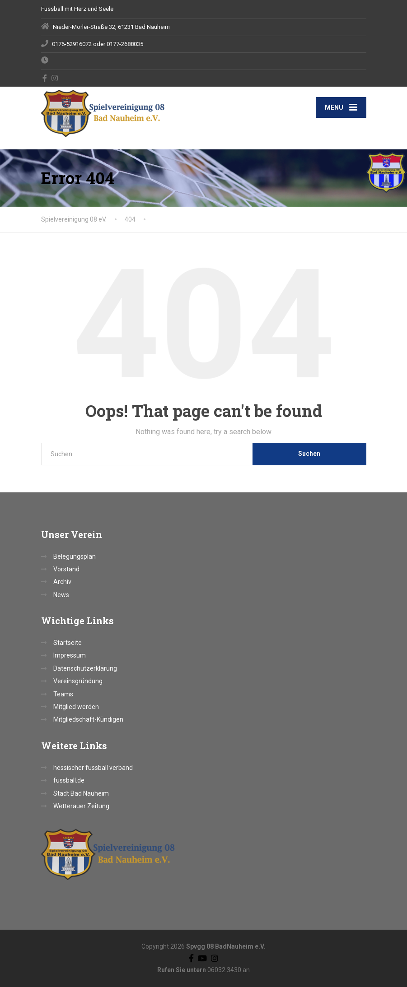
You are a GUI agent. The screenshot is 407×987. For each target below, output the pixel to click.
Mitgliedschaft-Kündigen (88, 719)
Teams (63, 694)
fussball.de (68, 780)
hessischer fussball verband (93, 767)
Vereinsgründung (78, 681)
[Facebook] (45, 78)
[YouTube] (202, 958)
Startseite (67, 642)
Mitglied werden (76, 706)
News (61, 594)
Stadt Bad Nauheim (81, 793)
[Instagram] (55, 78)
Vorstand (66, 569)
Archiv (62, 581)
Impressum (69, 655)
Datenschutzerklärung (85, 668)
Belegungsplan (74, 556)
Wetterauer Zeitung (81, 806)
